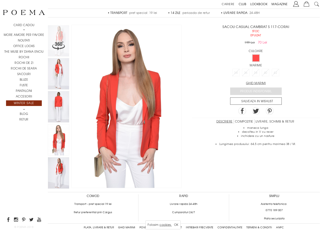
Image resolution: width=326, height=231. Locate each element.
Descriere (224, 121)
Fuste (24, 85)
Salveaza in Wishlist (257, 101)
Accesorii (24, 96)
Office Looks (24, 46)
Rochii (24, 57)
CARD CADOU (24, 25)
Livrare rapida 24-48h (184, 204)
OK (176, 224)
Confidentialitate (229, 227)
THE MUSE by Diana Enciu (24, 51)
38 (255, 72)
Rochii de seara (24, 68)
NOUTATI (24, 40)
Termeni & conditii (259, 227)
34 (236, 72)
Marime (256, 65)
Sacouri (24, 74)
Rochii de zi (24, 62)
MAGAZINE (280, 4)
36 (246, 72)
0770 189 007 (274, 210)
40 (265, 72)
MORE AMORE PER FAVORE (24, 34)
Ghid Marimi (126, 227)
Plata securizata (274, 218)
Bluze (24, 79)
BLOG (24, 114)
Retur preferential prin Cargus (93, 212)
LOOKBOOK (258, 4)
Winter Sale (24, 103)
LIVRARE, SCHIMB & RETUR (275, 121)
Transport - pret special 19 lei (93, 204)
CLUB (242, 4)
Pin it (269, 111)
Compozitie (244, 121)
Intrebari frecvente (199, 227)
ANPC (280, 227)
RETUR (23, 119)
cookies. (165, 224)
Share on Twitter (256, 111)
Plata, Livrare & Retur (99, 227)
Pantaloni (24, 90)
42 (275, 72)
